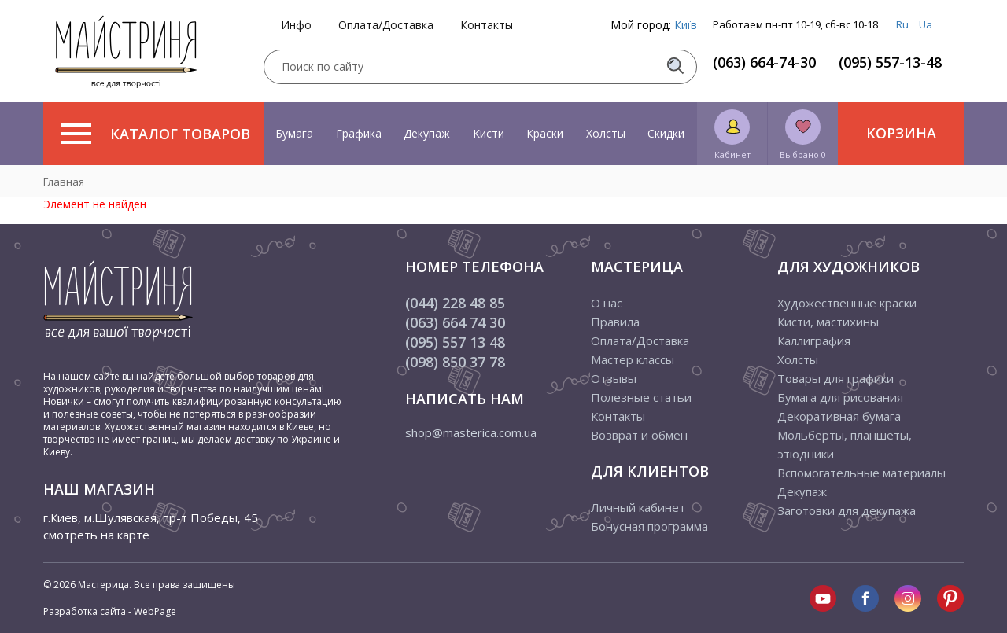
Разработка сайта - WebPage (109, 611)
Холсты (605, 133)
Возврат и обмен (639, 435)
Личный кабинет (638, 507)
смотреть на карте (96, 535)
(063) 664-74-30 (764, 62)
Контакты (486, 25)
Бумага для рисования (840, 397)
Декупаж (427, 133)
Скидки (665, 133)
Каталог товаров (155, 133)
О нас (606, 303)
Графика (359, 133)
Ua (925, 24)
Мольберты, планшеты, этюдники (844, 444)
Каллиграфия (813, 340)
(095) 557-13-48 (890, 62)
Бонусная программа (649, 526)
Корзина (901, 132)
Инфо (296, 25)
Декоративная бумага (839, 416)
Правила (615, 321)
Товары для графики (835, 378)
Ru (902, 24)
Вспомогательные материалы (861, 472)
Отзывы (613, 378)
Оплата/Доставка (385, 25)
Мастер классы (632, 359)
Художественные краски (847, 303)
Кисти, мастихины (828, 321)
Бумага (294, 133)
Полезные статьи (641, 397)
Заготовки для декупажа (846, 510)
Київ (685, 24)
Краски (544, 133)
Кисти (488, 133)
